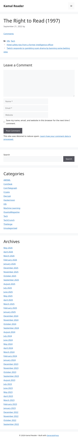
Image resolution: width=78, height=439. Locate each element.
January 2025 (10, 312)
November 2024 (11, 320)
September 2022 (11, 424)
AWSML (7, 180)
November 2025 (11, 271)
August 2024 (9, 332)
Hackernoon (9, 200)
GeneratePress (53, 435)
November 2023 (11, 368)
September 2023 (11, 376)
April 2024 (8, 348)
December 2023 (11, 364)
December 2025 (11, 267)
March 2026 (9, 255)
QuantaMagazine (12, 212)
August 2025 (9, 284)
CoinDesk (8, 184)
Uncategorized (10, 228)
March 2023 (9, 400)
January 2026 (10, 263)
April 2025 (8, 300)
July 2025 (8, 288)
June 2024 (8, 340)
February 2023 (10, 404)
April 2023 (8, 396)
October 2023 (10, 372)
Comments (9, 33)
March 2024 (9, 352)
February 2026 (10, 259)
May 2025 (8, 296)
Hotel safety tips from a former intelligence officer (30, 44)
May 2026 (8, 247)
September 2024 (11, 328)
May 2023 (8, 392)
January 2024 (10, 360)
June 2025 (8, 292)
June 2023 (8, 388)
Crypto (7, 192)
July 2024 (8, 336)
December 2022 (11, 412)
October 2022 (10, 420)
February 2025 (10, 308)
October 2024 (10, 324)
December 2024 (11, 316)
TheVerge (8, 224)
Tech (13, 41)
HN (8, 41)
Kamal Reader (14, 6)
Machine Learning (12, 208)
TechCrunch (9, 220)
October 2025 (10, 276)
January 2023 (10, 408)
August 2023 (9, 380)
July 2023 (8, 384)
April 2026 (8, 251)
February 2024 (10, 356)
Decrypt (7, 196)
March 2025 (9, 304)
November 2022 (11, 416)
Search (7, 154)
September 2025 (11, 280)
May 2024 (8, 344)
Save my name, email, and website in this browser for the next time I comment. (38, 122)
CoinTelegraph (10, 188)
